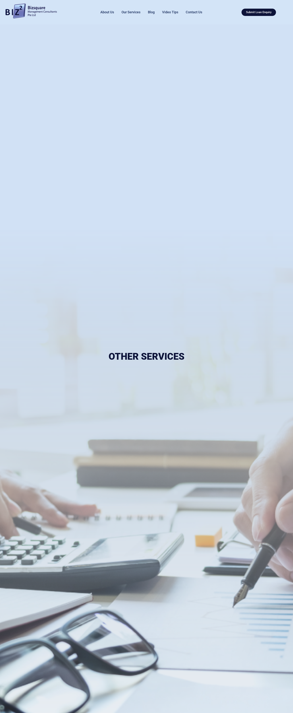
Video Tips (170, 12)
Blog (151, 12)
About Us (107, 12)
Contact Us (194, 12)
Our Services (131, 12)
